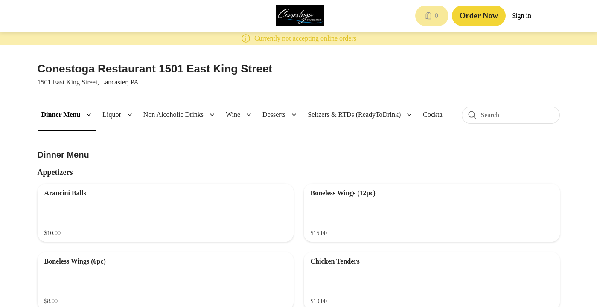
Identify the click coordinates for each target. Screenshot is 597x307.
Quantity (215, 169)
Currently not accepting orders (298, 207)
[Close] (394, 95)
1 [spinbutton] (375, 169)
